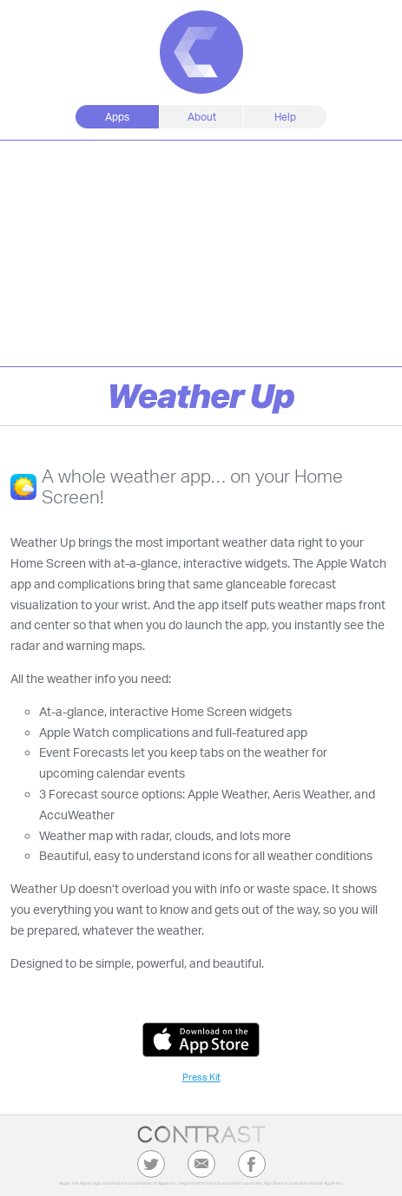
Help (285, 116)
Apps (117, 116)
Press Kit (201, 1077)
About (202, 116)
